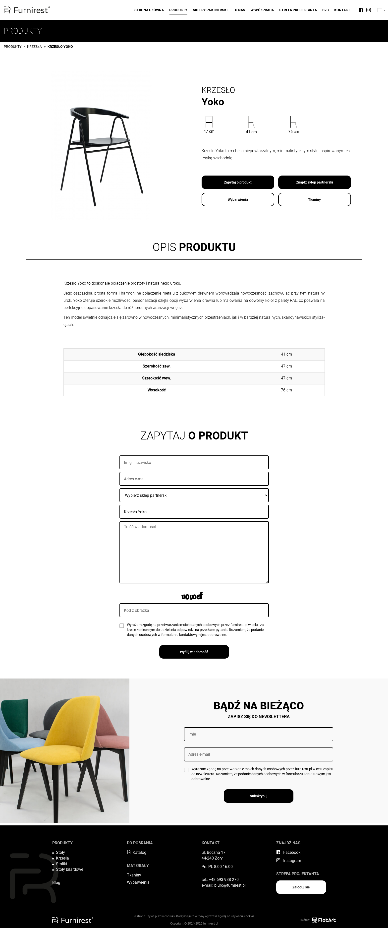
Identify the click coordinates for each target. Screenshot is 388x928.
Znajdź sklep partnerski (314, 182)
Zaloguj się (301, 887)
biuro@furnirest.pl (230, 885)
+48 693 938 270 (224, 879)
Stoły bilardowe (69, 869)
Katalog (136, 852)
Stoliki (61, 864)
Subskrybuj (259, 796)
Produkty (178, 10)
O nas (240, 10)
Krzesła (34, 47)
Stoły (60, 852)
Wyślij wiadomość (194, 652)
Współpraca (262, 10)
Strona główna (149, 10)
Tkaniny (314, 199)
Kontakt (342, 10)
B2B (325, 10)
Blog (56, 882)
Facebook (288, 852)
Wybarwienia (238, 199)
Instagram (288, 860)
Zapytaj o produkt (238, 182)
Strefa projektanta (298, 10)
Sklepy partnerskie (211, 10)
